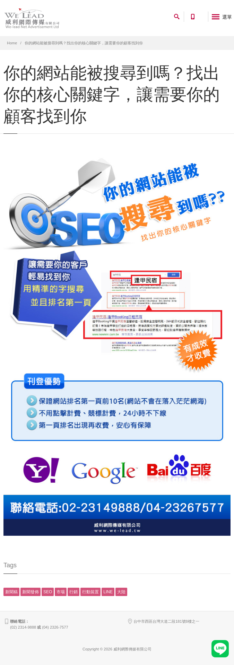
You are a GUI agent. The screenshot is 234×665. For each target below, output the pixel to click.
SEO (47, 591)
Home (12, 43)
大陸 (121, 591)
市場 (61, 591)
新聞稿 (11, 591)
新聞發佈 (30, 591)
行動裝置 (90, 591)
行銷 (73, 591)
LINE (108, 591)
